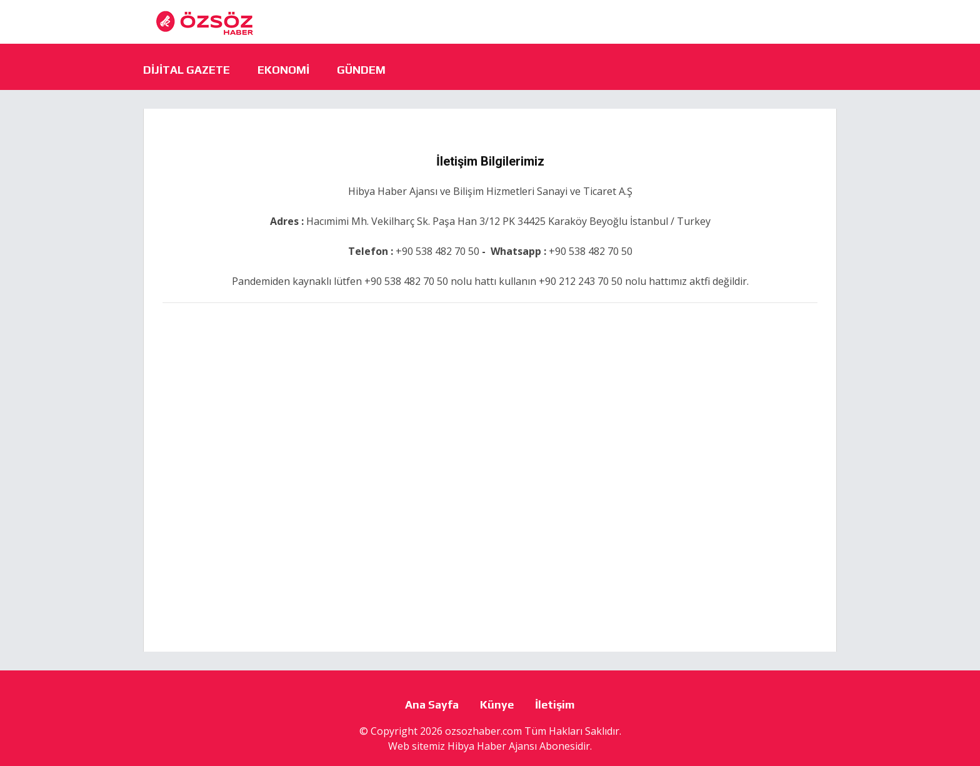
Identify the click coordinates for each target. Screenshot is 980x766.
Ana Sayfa (432, 704)
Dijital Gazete (186, 69)
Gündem (361, 69)
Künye (497, 704)
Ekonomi (283, 69)
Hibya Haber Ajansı (492, 746)
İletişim (555, 704)
